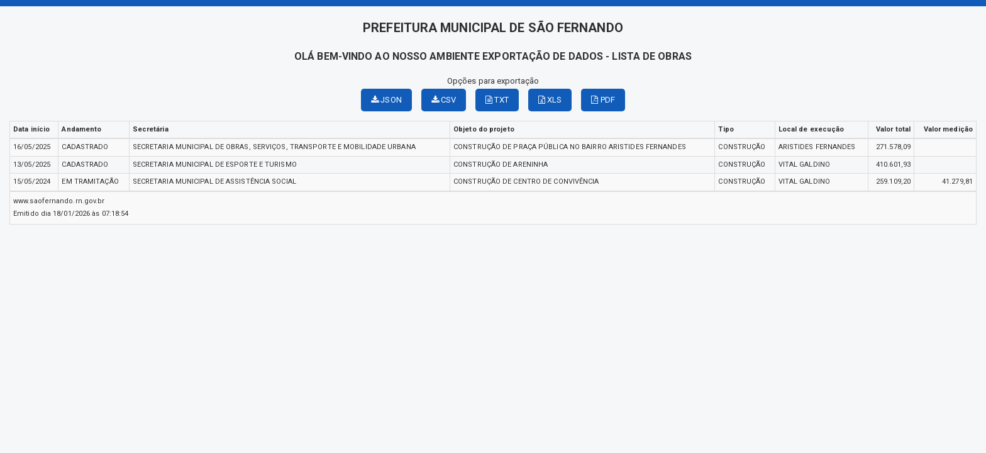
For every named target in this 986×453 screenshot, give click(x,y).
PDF (603, 99)
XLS (550, 99)
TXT (497, 99)
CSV (444, 99)
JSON (386, 99)
